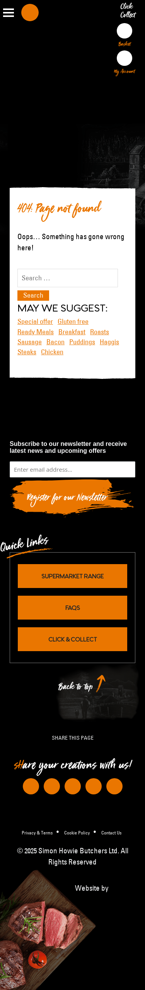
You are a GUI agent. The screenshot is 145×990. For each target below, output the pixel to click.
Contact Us (111, 832)
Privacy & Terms (37, 832)
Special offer (35, 321)
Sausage (29, 342)
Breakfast (71, 332)
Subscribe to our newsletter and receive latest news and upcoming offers (68, 447)
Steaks (26, 352)
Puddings (82, 342)
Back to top (76, 688)
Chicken (52, 352)
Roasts (99, 332)
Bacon (55, 342)
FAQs (72, 607)
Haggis (109, 342)
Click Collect (129, 12)
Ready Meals (35, 332)
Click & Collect (72, 639)
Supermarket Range (72, 576)
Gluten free (73, 321)
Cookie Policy (77, 832)
